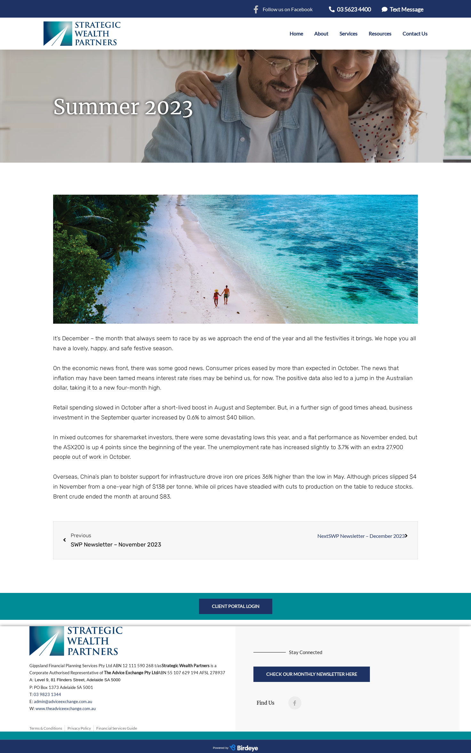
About (321, 33)
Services (348, 33)
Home (296, 33)
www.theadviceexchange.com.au (66, 708)
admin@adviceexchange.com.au (63, 701)
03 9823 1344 (47, 694)
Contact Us (415, 33)
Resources (380, 33)
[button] (350, 9)
